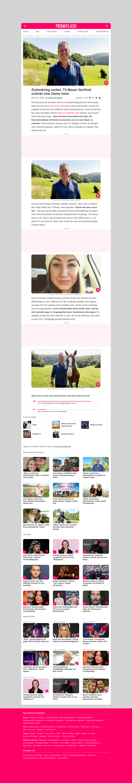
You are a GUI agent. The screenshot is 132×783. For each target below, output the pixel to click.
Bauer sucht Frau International (57, 106)
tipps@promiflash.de (63, 446)
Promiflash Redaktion (54, 98)
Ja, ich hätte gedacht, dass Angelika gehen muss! (57, 403)
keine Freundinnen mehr (69, 113)
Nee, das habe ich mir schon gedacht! (52, 411)
